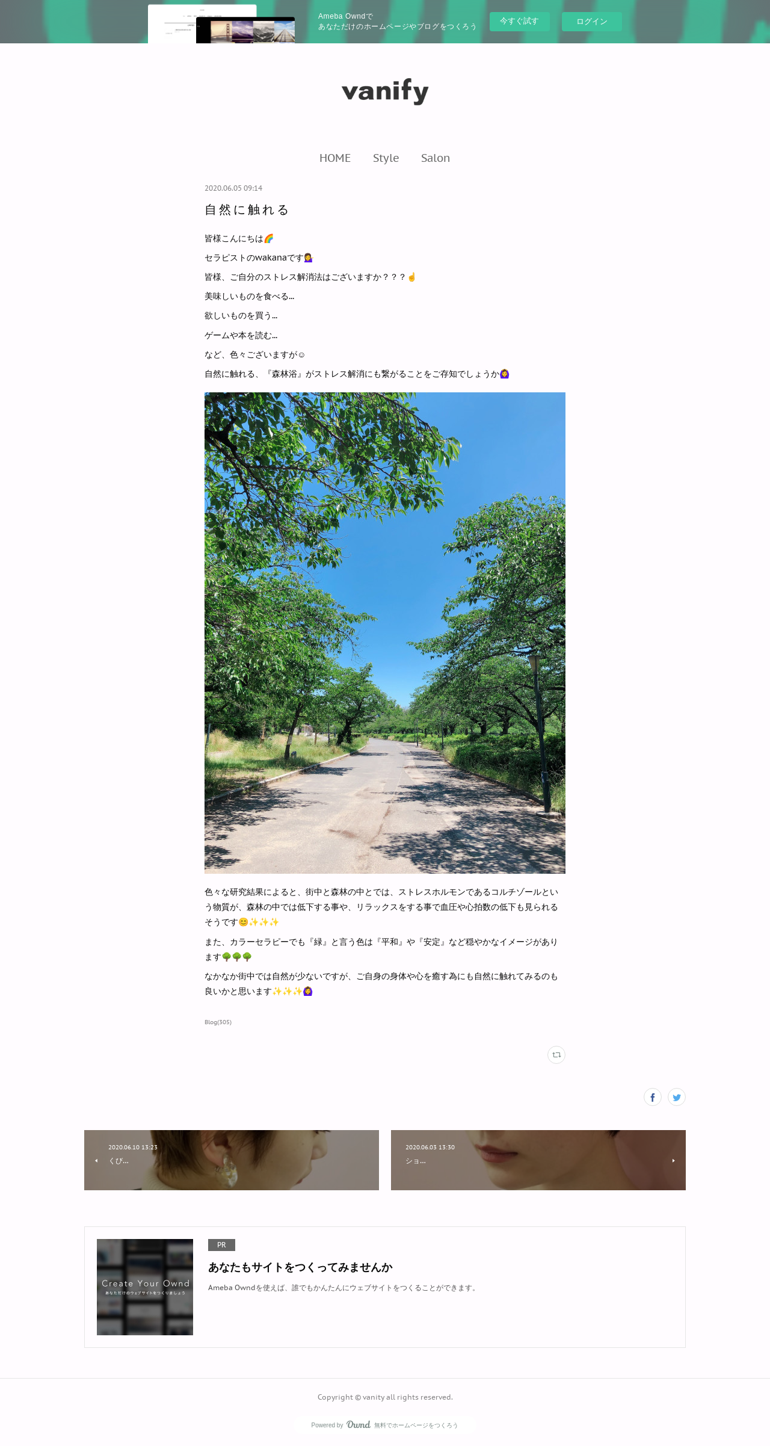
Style (386, 157)
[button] (335, 158)
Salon (436, 157)
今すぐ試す (519, 20)
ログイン (592, 21)
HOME (335, 157)
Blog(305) (218, 1022)
